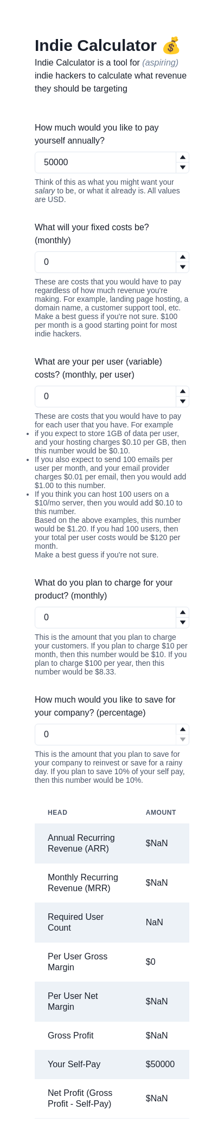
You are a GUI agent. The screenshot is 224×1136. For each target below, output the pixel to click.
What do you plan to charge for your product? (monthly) (103, 589)
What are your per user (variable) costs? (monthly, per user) (98, 368)
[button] (182, 157)
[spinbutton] (112, 162)
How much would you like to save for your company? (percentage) (105, 706)
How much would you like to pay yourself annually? (97, 134)
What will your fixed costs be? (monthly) (92, 234)
